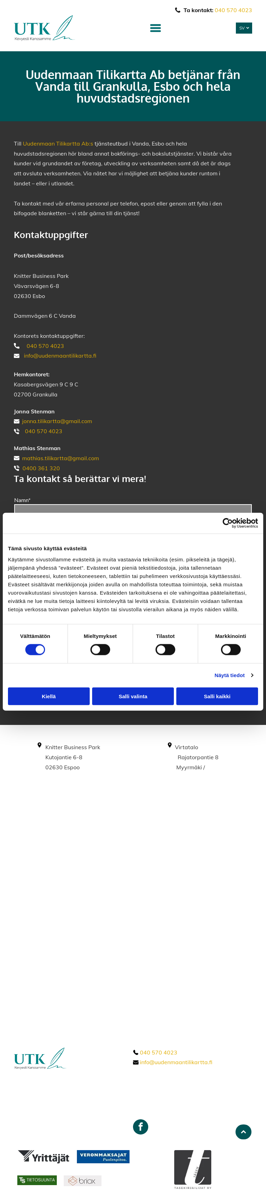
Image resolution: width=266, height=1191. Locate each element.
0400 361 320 (41, 468)
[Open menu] (155, 28)
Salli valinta (133, 696)
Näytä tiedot (230, 675)
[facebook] (140, 1127)
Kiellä (49, 696)
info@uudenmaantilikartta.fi (60, 355)
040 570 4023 (233, 10)
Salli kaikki (217, 696)
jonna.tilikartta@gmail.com (57, 421)
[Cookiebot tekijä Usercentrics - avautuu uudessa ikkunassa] (227, 523)
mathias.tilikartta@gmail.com (60, 458)
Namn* (22, 500)
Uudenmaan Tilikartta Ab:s (58, 143)
